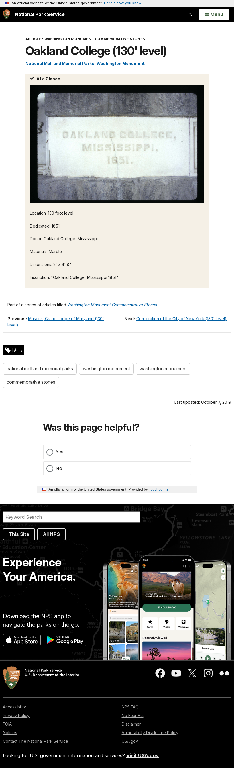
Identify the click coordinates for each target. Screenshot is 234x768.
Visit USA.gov (142, 755)
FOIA (7, 724)
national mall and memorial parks (40, 368)
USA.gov (130, 741)
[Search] (71, 517)
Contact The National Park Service (35, 741)
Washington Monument (121, 63)
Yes (59, 451)
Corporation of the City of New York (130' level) (181, 318)
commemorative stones (31, 382)
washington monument (106, 368)
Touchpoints (158, 489)
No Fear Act (133, 715)
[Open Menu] (214, 15)
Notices (10, 732)
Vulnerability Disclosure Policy (150, 732)
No (59, 468)
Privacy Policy (16, 715)
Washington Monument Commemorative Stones (112, 304)
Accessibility (14, 706)
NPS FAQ (130, 706)
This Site (19, 534)
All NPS (51, 534)
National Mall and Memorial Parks (59, 63)
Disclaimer (131, 724)
